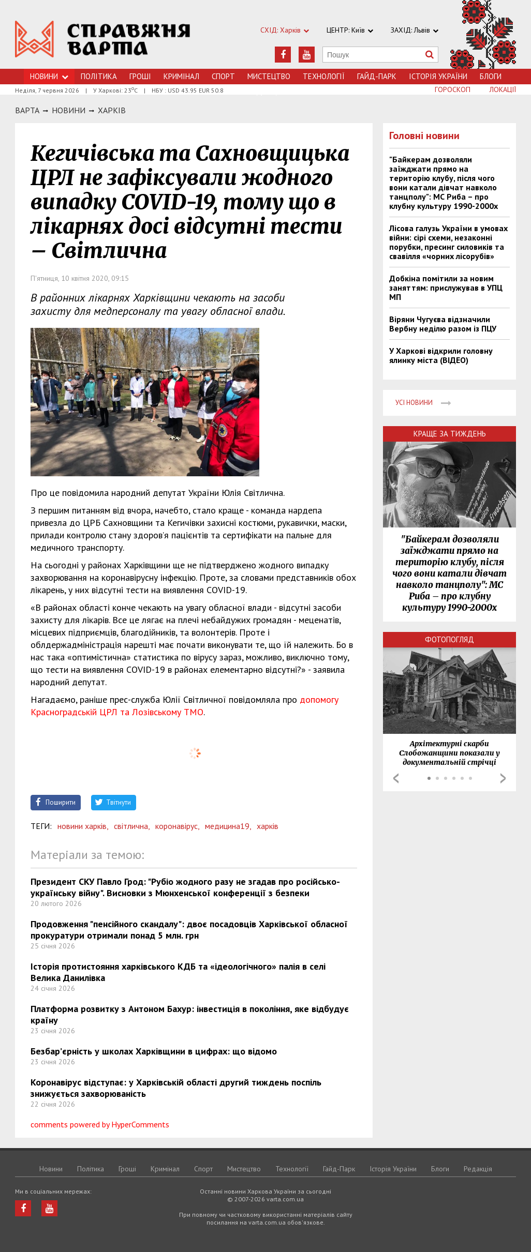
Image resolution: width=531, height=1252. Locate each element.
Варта (27, 110)
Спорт (223, 76)
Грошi (140, 76)
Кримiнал (181, 76)
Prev (396, 778)
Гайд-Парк (376, 76)
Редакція (478, 1168)
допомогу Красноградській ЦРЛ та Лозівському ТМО (184, 705)
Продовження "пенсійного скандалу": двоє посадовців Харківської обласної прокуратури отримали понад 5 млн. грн (189, 929)
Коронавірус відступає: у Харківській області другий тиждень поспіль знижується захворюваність (176, 1087)
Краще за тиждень (450, 434)
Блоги (491, 76)
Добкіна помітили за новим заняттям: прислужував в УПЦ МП (446, 287)
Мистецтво (268, 76)
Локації (503, 89)
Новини (49, 76)
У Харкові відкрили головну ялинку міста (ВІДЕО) (441, 355)
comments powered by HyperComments (100, 1124)
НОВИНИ (68, 110)
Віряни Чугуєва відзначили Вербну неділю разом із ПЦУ (442, 324)
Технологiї (324, 76)
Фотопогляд (449, 639)
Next (503, 778)
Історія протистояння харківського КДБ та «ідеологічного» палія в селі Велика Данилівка (178, 972)
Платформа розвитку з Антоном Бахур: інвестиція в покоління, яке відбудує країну (190, 1014)
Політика (99, 76)
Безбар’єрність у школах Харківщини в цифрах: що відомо (154, 1051)
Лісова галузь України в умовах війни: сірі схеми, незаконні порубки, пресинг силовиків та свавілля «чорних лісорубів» (448, 242)
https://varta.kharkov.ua (102, 40)
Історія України (438, 76)
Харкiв (112, 110)
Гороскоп (452, 89)
